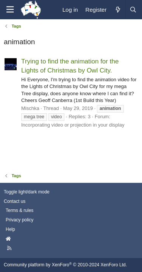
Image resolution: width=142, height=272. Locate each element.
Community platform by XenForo (65, 264)
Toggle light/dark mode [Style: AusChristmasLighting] (27, 192)
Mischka (30, 108)
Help (10, 229)
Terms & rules (19, 210)
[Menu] (10, 9)
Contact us (14, 201)
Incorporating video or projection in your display (72, 125)
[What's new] (117, 9)
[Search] (132, 9)
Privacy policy (19, 220)
